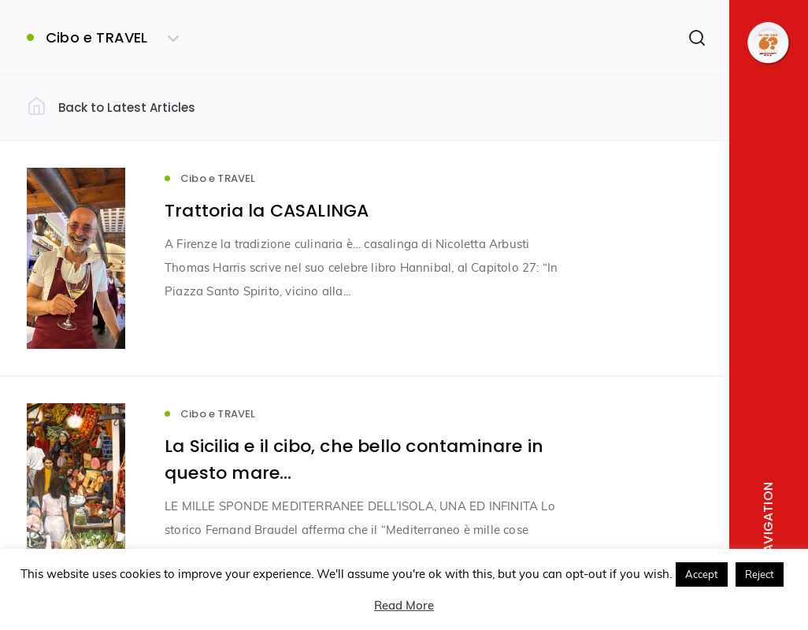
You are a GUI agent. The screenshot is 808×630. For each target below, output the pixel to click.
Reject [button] (759, 574)
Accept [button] (701, 574)
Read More (404, 605)
